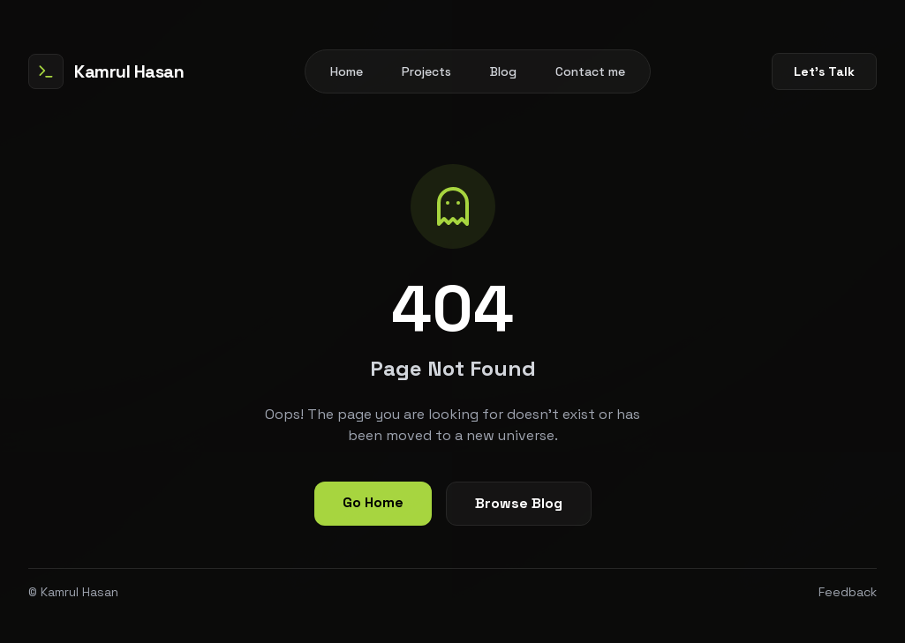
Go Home (373, 502)
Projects (426, 71)
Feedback (847, 592)
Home (346, 71)
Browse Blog (518, 503)
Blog (503, 71)
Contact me (590, 71)
